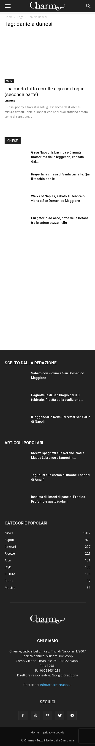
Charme (10, 100)
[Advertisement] (47, 286)
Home (9, 17)
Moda (9, 81)
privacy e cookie (53, 732)
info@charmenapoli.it (56, 685)
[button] (88, 6)
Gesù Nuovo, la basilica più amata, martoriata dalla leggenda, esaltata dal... (57, 157)
